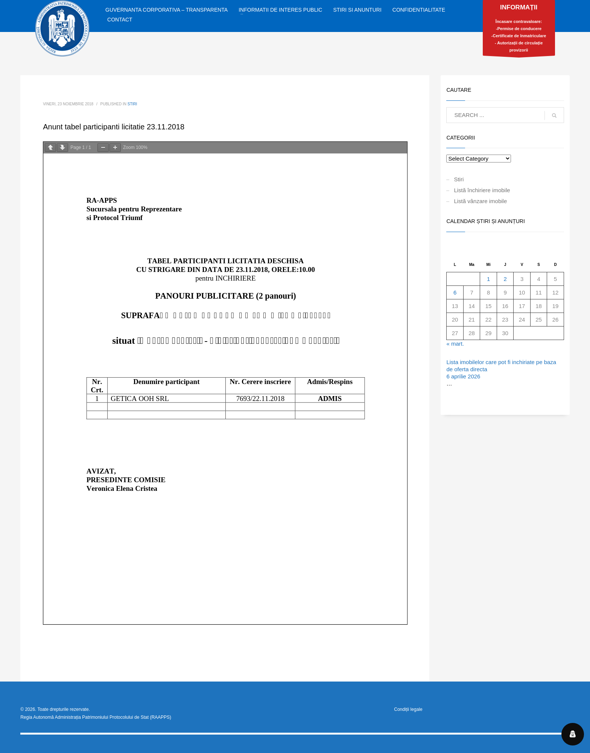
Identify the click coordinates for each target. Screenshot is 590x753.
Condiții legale (408, 709)
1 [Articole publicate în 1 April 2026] (488, 279)
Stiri (132, 104)
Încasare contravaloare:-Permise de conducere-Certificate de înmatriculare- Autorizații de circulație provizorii (519, 30)
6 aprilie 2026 (463, 376)
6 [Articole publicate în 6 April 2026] (454, 292)
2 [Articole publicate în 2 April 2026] (504, 279)
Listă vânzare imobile (480, 201)
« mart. (455, 343)
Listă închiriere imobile (482, 190)
